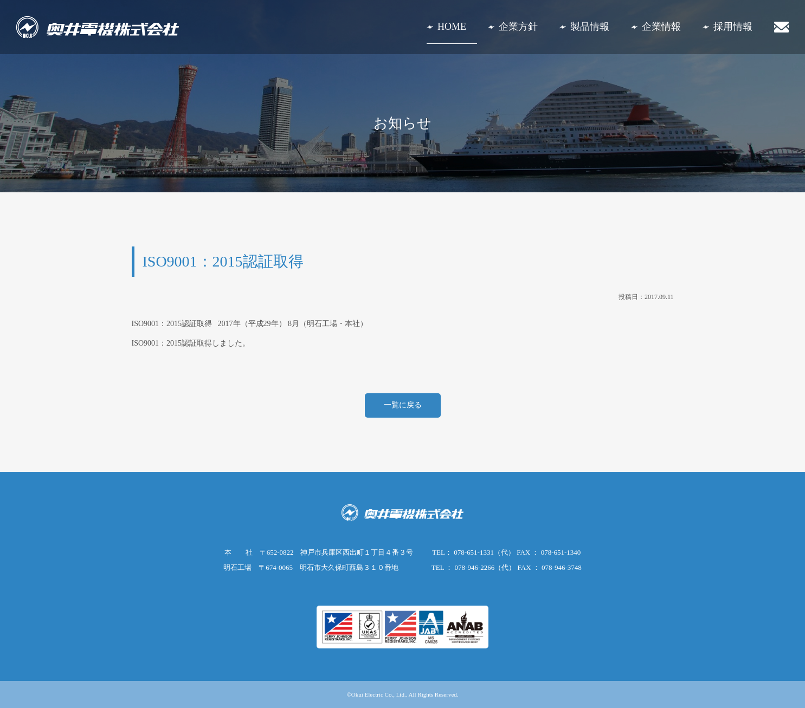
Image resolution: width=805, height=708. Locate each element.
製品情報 (589, 26)
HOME (451, 26)
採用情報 (732, 26)
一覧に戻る (403, 405)
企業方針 (518, 26)
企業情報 (661, 26)
